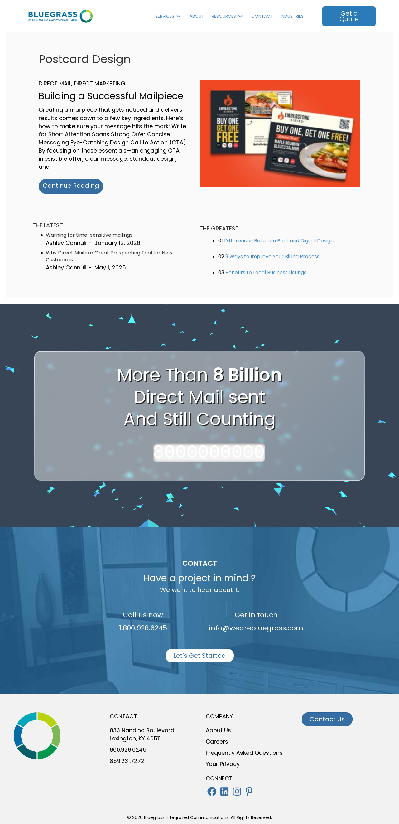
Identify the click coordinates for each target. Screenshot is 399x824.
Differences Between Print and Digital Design (279, 240)
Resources (224, 16)
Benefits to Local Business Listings (265, 272)
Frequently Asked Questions (244, 753)
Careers (217, 741)
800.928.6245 (128, 750)
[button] (212, 791)
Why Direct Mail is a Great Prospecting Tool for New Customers (109, 256)
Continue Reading (73, 185)
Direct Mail (55, 83)
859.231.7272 (127, 761)
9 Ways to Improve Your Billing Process (272, 256)
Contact (262, 16)
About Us (218, 730)
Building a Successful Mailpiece (111, 96)
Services (164, 16)
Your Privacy (223, 764)
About (197, 16)
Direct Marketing (99, 83)
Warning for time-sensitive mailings (89, 235)
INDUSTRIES (292, 16)
